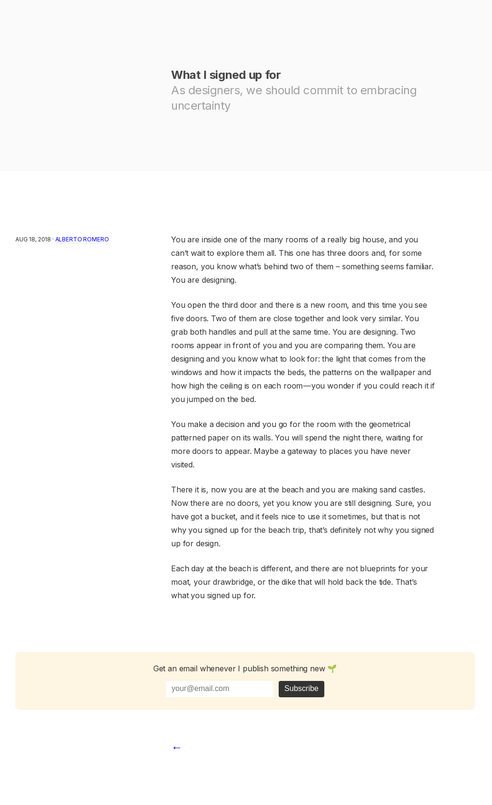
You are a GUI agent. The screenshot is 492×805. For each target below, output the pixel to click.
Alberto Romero (82, 239)
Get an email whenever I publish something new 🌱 (245, 668)
